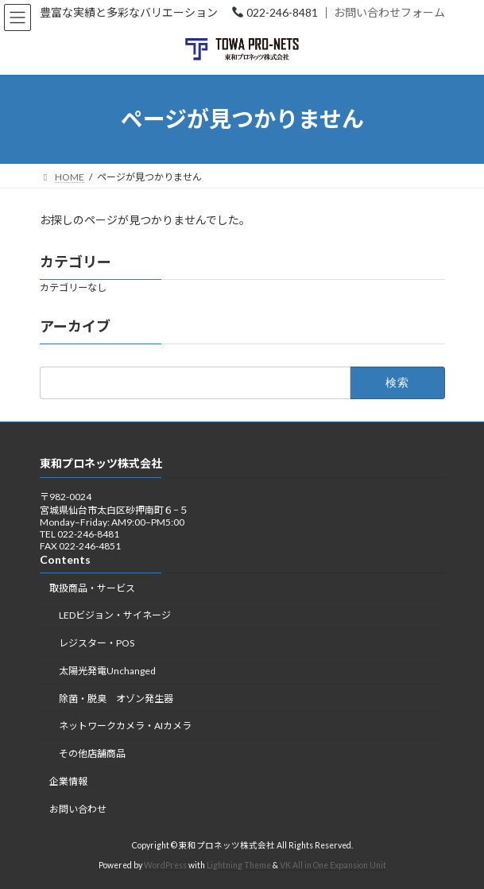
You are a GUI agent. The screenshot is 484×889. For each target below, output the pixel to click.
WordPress (165, 865)
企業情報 (68, 781)
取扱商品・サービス (92, 587)
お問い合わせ (77, 808)
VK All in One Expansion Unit (333, 865)
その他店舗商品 (92, 753)
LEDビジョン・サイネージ (115, 615)
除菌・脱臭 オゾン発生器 (116, 698)
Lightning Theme (239, 865)
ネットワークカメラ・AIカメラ (125, 726)
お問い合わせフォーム (389, 12)
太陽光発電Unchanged (107, 670)
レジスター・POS (96, 643)
